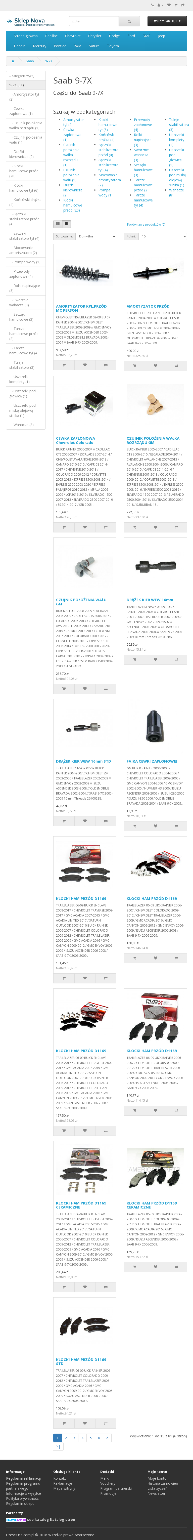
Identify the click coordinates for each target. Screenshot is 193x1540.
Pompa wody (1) (106, 192)
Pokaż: (131, 236)
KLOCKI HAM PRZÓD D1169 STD (81, 1361)
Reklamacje (62, 1483)
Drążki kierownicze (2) (72, 190)
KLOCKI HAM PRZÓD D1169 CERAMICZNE (81, 1205)
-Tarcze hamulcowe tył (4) (23, 350)
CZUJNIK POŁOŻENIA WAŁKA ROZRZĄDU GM (153, 440)
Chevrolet (73, 35)
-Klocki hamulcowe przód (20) (23, 170)
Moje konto (157, 1478)
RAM (77, 46)
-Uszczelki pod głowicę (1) (22, 393)
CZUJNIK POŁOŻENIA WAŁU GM (81, 601)
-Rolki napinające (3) (24, 288)
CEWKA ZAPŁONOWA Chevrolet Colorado (75, 440)
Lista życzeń (158, 1488)
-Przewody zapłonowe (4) (21, 274)
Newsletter (156, 1493)
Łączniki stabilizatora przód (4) (108, 149)
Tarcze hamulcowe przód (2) (143, 185)
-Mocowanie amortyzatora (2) (23, 250)
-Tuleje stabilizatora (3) (21, 365)
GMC (146, 35)
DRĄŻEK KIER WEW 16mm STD (83, 761)
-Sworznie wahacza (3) (19, 302)
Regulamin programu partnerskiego (23, 1486)
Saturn (94, 46)
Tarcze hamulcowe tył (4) (143, 200)
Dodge (114, 35)
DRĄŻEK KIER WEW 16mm (150, 599)
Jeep (161, 35)
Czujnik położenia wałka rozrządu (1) (71, 154)
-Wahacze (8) (21, 424)
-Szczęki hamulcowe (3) (21, 317)
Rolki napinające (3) (143, 139)
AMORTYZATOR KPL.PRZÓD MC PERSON (81, 308)
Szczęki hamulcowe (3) (143, 169)
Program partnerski (116, 1488)
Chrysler (94, 35)
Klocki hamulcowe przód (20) (72, 205)
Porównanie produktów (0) (146, 224)
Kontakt (59, 1478)
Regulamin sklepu (20, 1503)
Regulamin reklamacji (23, 1478)
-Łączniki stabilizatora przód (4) (24, 219)
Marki (104, 1478)
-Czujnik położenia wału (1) (25, 140)
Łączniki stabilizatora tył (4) (108, 164)
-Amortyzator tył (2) (24, 97)
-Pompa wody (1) (24, 262)
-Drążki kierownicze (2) (21, 154)
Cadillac (51, 35)
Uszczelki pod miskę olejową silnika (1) (177, 177)
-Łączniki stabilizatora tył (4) (24, 236)
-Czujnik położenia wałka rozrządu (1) (25, 125)
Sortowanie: (64, 236)
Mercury (39, 46)
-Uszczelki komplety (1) (19, 379)
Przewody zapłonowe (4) (143, 124)
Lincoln (19, 46)
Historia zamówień (163, 1483)
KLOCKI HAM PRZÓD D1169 (81, 898)
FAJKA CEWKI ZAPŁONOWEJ (152, 761)
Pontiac (60, 46)
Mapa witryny (64, 1488)
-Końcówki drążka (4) (25, 202)
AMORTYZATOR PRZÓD (148, 306)
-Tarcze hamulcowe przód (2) (23, 333)
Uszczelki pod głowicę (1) (176, 157)
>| (58, 1446)
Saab (30, 61)
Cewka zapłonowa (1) (72, 134)
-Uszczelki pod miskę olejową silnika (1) (22, 410)
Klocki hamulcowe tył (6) (108, 124)
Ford (131, 35)
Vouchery (107, 1483)
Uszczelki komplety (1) (176, 139)
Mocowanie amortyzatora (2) (110, 180)
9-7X (48, 61)
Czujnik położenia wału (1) (71, 175)
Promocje (108, 1493)
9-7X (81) (16, 84)
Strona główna (26, 35)
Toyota (113, 46)
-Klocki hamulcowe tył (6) (23, 188)
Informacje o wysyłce (23, 1493)
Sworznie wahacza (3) (141, 154)
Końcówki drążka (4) (107, 137)
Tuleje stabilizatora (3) (179, 124)
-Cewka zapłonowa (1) (21, 111)
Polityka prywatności (22, 1498)
